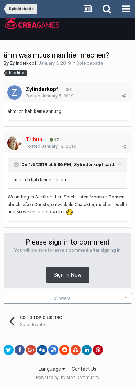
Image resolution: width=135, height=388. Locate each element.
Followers (61, 298)
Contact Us (84, 369)
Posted (49, 96)
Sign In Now (68, 274)
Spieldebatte (89, 63)
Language (52, 369)
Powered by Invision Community (67, 377)
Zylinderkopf (23, 63)
